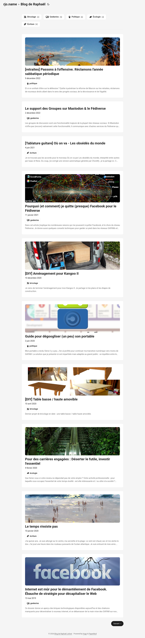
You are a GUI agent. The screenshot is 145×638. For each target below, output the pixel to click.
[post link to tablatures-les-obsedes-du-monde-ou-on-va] (72, 151)
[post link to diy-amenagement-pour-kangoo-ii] (72, 267)
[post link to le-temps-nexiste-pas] (72, 520)
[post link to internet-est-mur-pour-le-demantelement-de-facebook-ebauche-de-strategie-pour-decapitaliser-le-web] (72, 586)
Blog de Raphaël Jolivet (63, 634)
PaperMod (93, 634)
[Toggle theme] (48, 4)
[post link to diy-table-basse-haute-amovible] (72, 392)
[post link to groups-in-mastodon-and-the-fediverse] (72, 116)
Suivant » (117, 623)
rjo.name (10, 4)
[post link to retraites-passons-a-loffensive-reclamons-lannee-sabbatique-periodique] (72, 66)
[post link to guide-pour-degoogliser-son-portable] (72, 330)
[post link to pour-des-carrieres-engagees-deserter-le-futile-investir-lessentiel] (72, 455)
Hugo (85, 634)
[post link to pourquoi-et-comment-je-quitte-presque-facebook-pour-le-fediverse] (72, 202)
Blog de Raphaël (33, 4)
